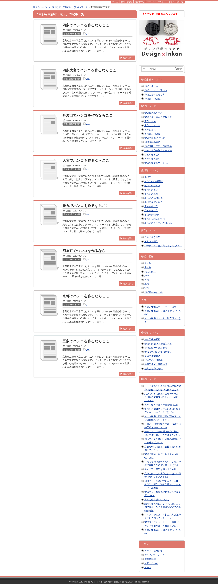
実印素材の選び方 (153, 134)
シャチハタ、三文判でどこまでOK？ (163, 245)
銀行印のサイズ (152, 185)
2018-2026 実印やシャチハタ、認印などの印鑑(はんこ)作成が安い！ (107, 582)
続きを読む (127, 58)
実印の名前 (150, 121)
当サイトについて (153, 551)
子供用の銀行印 (152, 214)
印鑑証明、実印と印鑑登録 (158, 146)
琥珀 (146, 288)
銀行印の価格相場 (153, 198)
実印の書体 (150, 129)
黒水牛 (147, 267)
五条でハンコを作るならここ (86, 341)
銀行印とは (150, 177)
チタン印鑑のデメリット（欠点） (161, 306)
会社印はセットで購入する (158, 343)
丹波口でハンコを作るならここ (88, 115)
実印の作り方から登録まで (158, 117)
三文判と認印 (151, 241)
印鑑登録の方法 (152, 142)
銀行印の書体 (151, 189)
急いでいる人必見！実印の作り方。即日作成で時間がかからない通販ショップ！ (162, 397)
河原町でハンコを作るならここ (88, 251)
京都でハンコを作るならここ (86, 296)
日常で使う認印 (152, 237)
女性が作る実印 (152, 154)
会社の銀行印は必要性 (155, 347)
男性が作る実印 (152, 158)
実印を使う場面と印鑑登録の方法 (161, 404)
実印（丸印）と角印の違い (158, 352)
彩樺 (146, 275)
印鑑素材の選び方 (153, 98)
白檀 (146, 280)
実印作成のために (153, 113)
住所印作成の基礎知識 (155, 364)
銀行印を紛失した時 (154, 219)
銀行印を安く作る (153, 202)
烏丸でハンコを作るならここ (86, 206)
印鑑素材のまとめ (153, 292)
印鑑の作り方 (151, 86)
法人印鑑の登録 (152, 339)
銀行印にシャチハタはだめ (158, 223)
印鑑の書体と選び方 (154, 94)
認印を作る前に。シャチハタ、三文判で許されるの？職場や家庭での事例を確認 (162, 507)
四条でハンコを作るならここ (86, 25)
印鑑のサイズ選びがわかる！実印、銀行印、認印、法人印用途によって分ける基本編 (162, 484)
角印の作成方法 (152, 356)
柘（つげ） (150, 271)
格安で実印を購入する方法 (158, 150)
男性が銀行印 (151, 206)
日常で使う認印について (156, 499)
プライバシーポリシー (155, 555)
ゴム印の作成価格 (153, 360)
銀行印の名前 (151, 194)
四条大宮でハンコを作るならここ (89, 70)
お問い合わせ (151, 563)
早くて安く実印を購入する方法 (160, 469)
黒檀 (146, 284)
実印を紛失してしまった (156, 163)
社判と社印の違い (153, 368)
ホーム (147, 567)
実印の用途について (154, 138)
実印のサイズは (152, 125)
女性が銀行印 (151, 210)
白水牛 (147, 263)
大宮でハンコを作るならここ (86, 160)
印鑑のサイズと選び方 (155, 90)
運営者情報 (150, 559)
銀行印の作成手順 (153, 181)
